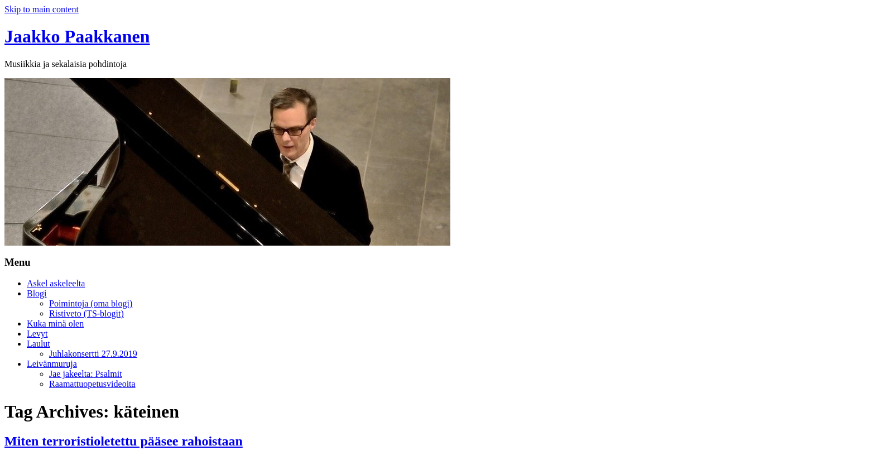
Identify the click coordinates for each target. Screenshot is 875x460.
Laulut (38, 343)
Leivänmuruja (52, 363)
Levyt (37, 333)
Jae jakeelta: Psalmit (85, 373)
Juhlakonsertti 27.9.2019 (93, 353)
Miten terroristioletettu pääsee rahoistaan (123, 441)
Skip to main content (41, 9)
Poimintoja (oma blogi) (90, 303)
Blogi (37, 293)
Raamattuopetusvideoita (92, 384)
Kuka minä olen (55, 323)
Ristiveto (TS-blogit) (86, 313)
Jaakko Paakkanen (77, 36)
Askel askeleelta (56, 283)
